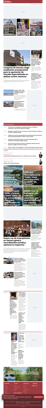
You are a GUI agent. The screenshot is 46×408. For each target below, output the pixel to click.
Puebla (15, 390)
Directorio (7, 401)
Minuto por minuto (9, 124)
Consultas (25, 392)
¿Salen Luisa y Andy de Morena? (11, 163)
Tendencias (7, 392)
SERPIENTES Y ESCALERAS (9, 160)
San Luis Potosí (16, 387)
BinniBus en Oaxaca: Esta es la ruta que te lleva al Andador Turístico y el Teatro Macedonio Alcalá (9, 29)
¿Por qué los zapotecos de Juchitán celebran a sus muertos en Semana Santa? (36, 30)
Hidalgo (15, 385)
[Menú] (41, 1)
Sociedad (6, 387)
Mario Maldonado (7, 154)
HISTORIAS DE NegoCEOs (8, 152)
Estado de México (17, 386)
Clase (24, 386)
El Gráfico (25, 385)
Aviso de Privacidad (14, 398)
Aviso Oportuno (26, 390)
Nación (6, 391)
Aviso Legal (32, 401)
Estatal (6, 385)
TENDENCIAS (7, 333)
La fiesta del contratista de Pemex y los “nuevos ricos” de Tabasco (20, 156)
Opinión (6, 150)
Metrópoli (6, 386)
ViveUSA (24, 387)
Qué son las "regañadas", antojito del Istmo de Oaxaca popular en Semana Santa (23, 29)
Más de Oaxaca (7, 21)
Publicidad (27, 401)
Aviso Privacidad (37, 401)
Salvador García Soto (8, 161)
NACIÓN (6, 292)
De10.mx (24, 391)
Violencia (23, 401)
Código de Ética (18, 401)
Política (6, 390)
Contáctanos (12, 401)
